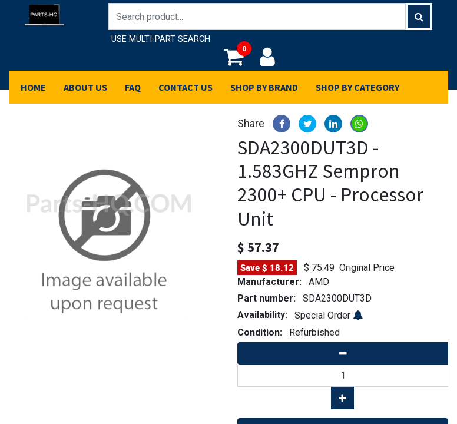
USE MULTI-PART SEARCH (160, 39)
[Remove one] (342, 353)
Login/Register (267, 56)
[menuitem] (33, 87)
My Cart (237, 56)
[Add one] (342, 398)
